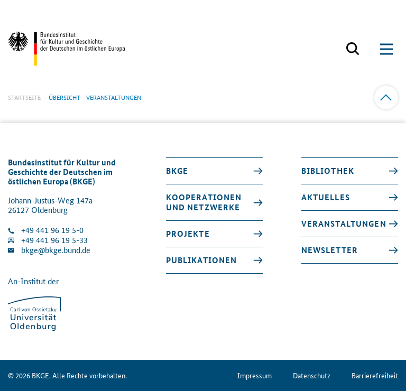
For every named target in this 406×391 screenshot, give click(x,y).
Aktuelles (325, 197)
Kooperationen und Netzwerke (204, 202)
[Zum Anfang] (386, 97)
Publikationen (201, 260)
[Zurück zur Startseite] (66, 48)
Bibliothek (327, 170)
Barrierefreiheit (375, 375)
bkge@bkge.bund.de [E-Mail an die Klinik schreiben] (55, 250)
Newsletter (329, 250)
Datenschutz (311, 375)
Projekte (188, 233)
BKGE (177, 170)
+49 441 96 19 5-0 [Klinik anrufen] (52, 230)
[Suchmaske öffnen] (352, 49)
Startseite (24, 97)
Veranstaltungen (343, 223)
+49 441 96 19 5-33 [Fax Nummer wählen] (54, 240)
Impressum (254, 375)
